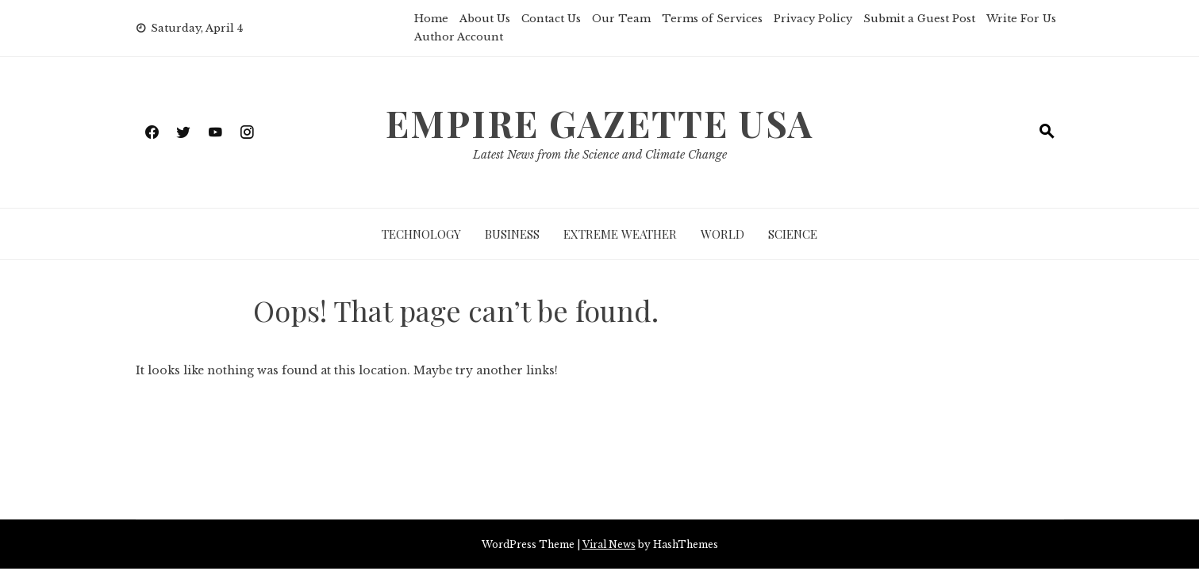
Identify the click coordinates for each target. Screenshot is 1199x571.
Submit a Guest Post (919, 18)
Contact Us (551, 18)
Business (512, 234)
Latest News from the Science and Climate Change (600, 155)
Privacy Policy (813, 18)
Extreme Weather (620, 234)
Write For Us (1021, 18)
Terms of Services (712, 18)
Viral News (609, 544)
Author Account (458, 37)
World (722, 234)
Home (431, 18)
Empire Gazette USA (599, 123)
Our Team (621, 18)
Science (792, 234)
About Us (484, 18)
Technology (421, 234)
